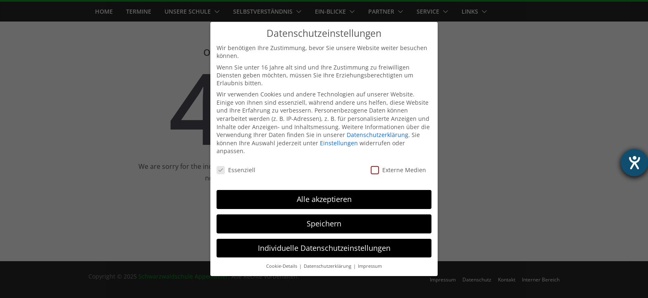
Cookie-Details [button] (282, 266)
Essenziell (236, 170)
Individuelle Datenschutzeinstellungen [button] (324, 248)
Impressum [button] (370, 266)
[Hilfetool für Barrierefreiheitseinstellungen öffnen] (634, 162)
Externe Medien (398, 170)
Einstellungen (339, 143)
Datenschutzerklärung (377, 135)
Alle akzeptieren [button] (324, 199)
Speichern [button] (324, 223)
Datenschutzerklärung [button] (328, 266)
